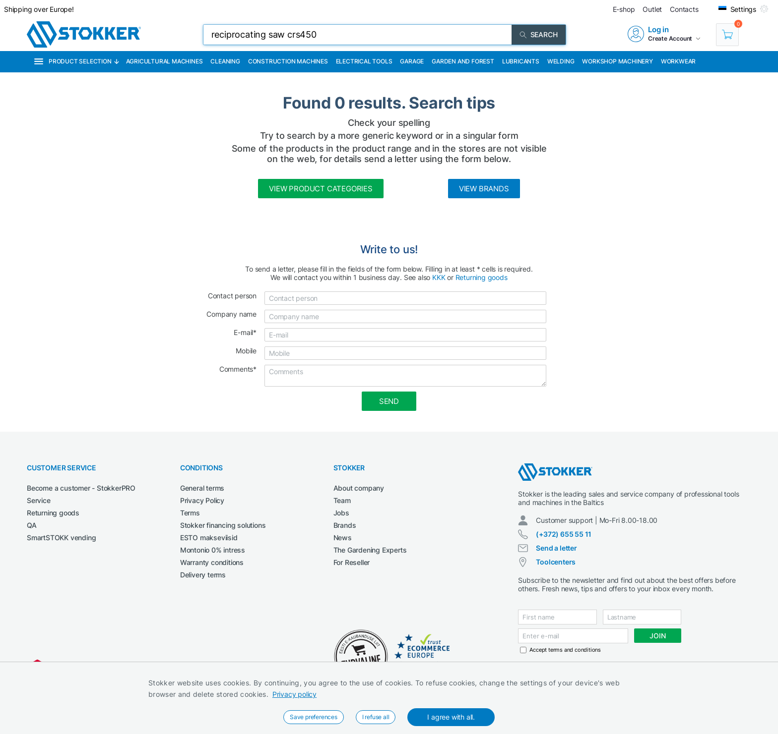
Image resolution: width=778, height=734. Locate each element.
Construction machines (288, 61)
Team (342, 500)
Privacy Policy (202, 500)
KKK (438, 277)
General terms (202, 488)
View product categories (320, 188)
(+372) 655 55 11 (563, 534)
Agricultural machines (164, 61)
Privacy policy (294, 694)
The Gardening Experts (370, 550)
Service (39, 500)
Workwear (678, 61)
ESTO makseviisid (209, 537)
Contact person (232, 295)
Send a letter (556, 548)
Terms (190, 512)
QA (32, 525)
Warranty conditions (212, 562)
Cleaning (225, 61)
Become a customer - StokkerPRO (81, 488)
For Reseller (351, 562)
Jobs (341, 512)
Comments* (238, 369)
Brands (344, 525)
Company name (231, 314)
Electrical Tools (364, 61)
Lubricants (520, 61)
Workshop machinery (617, 61)
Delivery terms (203, 574)
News (342, 537)
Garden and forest (463, 61)
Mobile (246, 350)
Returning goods (481, 277)
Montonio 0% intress (212, 550)
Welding (561, 61)
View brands (484, 188)
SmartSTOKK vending (61, 537)
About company (358, 488)
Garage (412, 61)
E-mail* (245, 332)
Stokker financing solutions (223, 525)
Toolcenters (556, 562)
